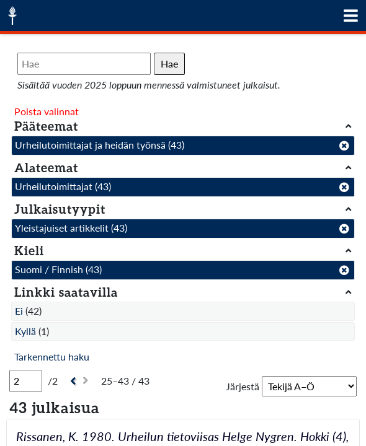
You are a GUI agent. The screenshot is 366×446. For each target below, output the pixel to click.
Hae (169, 63)
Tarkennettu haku (51, 356)
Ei (19, 311)
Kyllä (25, 331)
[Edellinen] (71, 381)
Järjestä (242, 386)
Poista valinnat (46, 111)
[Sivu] (25, 381)
